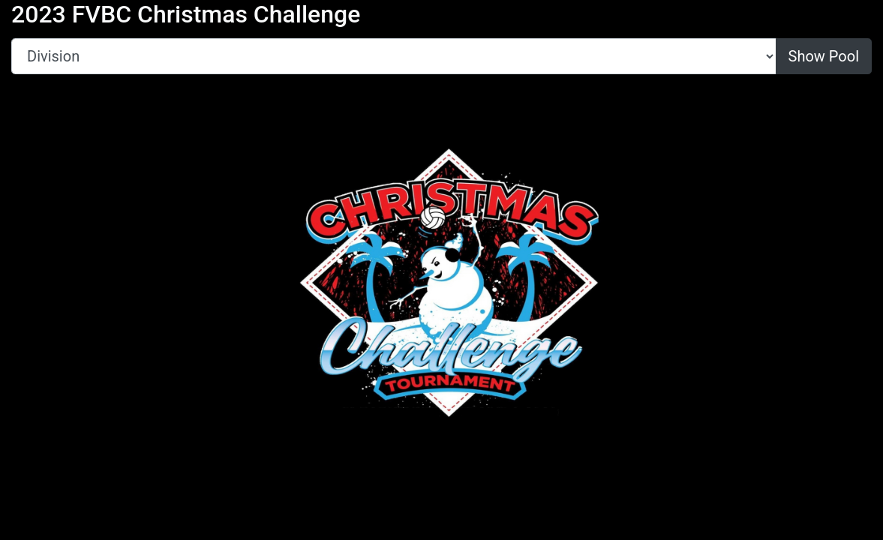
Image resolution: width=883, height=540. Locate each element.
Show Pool (823, 56)
